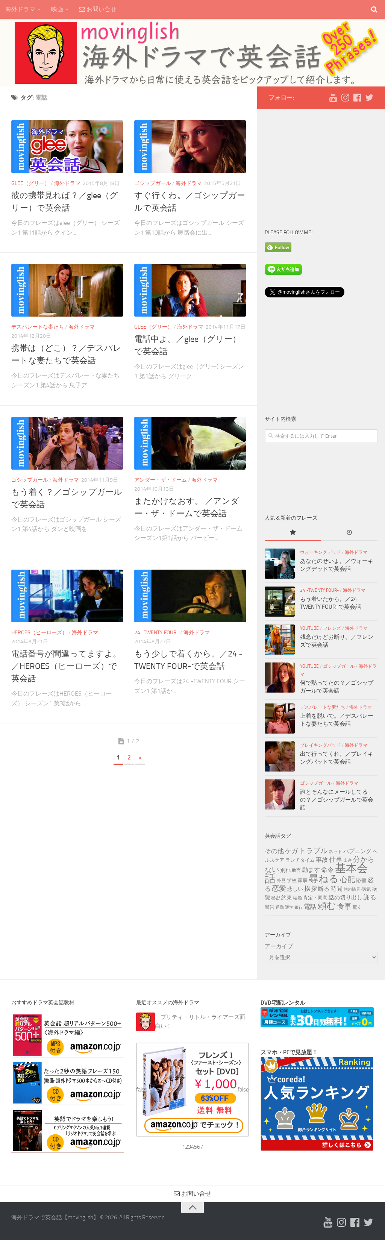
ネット (335, 851)
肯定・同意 (315, 897)
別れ (285, 870)
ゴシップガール (152, 183)
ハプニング (357, 851)
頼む (327, 905)
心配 (347, 879)
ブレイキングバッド (320, 745)
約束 (286, 897)
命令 (327, 869)
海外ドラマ (20, 9)
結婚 (297, 897)
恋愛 (279, 888)
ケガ (291, 851)
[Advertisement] (321, 164)
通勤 (280, 907)
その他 (274, 851)
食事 (344, 906)
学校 (292, 880)
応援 (361, 880)
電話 (310, 906)
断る (323, 888)
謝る (370, 897)
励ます (311, 869)
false (141, 1089)
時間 (336, 888)
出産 (348, 860)
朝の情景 (352, 889)
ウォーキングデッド (320, 552)
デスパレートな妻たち (37, 327)
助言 (296, 870)
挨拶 (310, 888)
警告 (269, 907)
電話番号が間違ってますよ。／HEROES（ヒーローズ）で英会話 (66, 666)
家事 (303, 880)
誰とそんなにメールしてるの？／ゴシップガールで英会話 (336, 799)
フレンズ (332, 628)
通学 (289, 907)
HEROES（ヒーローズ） (39, 632)
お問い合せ (98, 9)
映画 (57, 9)
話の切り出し (345, 897)
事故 (322, 859)
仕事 (336, 859)
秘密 (275, 897)
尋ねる (324, 879)
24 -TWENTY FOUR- (156, 632)
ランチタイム (300, 860)
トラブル (313, 850)
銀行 (298, 907)
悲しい (295, 889)
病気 (366, 889)
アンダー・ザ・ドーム (160, 480)
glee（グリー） (30, 183)
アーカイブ (279, 946)
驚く (357, 907)
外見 (281, 880)
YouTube (309, 628)
